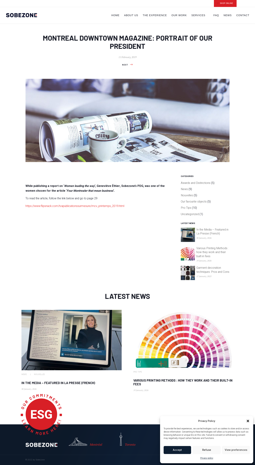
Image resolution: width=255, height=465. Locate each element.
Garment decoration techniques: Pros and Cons (212, 270)
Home (115, 15)
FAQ (216, 15)
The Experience (155, 15)
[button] (248, 421)
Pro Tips (186, 208)
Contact (242, 15)
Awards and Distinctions (195, 183)
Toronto (127, 440)
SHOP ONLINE (225, 3)
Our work (179, 15)
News (227, 15)
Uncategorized (190, 214)
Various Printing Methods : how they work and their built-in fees (212, 252)
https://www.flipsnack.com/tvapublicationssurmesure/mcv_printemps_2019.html (75, 206)
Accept (177, 450)
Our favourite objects (194, 201)
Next (125, 65)
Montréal (84, 442)
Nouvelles (187, 195)
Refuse (206, 450)
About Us (131, 15)
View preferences (236, 450)
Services (198, 15)
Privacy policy (206, 458)
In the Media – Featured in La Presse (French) (212, 232)
